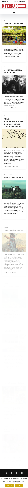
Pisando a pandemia (13, 24)
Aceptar (18, 485)
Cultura (6, 20)
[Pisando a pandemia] (14, 35)
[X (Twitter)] (4, 1)
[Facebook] (2, 1)
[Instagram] (5, 1)
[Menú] (14, 12)
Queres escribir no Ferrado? (19, 1)
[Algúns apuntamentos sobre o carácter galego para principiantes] (14, 144)
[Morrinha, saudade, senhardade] (14, 86)
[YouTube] (7, 1)
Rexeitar (9, 485)
